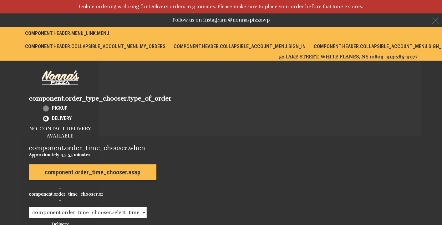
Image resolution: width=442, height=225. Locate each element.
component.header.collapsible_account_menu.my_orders (95, 46)
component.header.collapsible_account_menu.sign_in (240, 46)
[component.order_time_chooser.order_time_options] (88, 212)
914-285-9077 (402, 57)
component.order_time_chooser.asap (92, 172)
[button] (60, 77)
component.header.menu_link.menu (67, 33)
